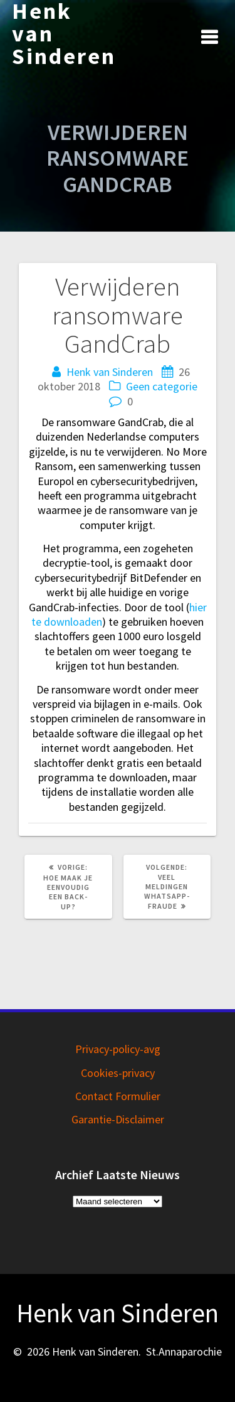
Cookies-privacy (118, 1073)
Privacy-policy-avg (117, 1049)
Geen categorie (161, 386)
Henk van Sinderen (64, 34)
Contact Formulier (117, 1096)
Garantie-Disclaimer (117, 1119)
